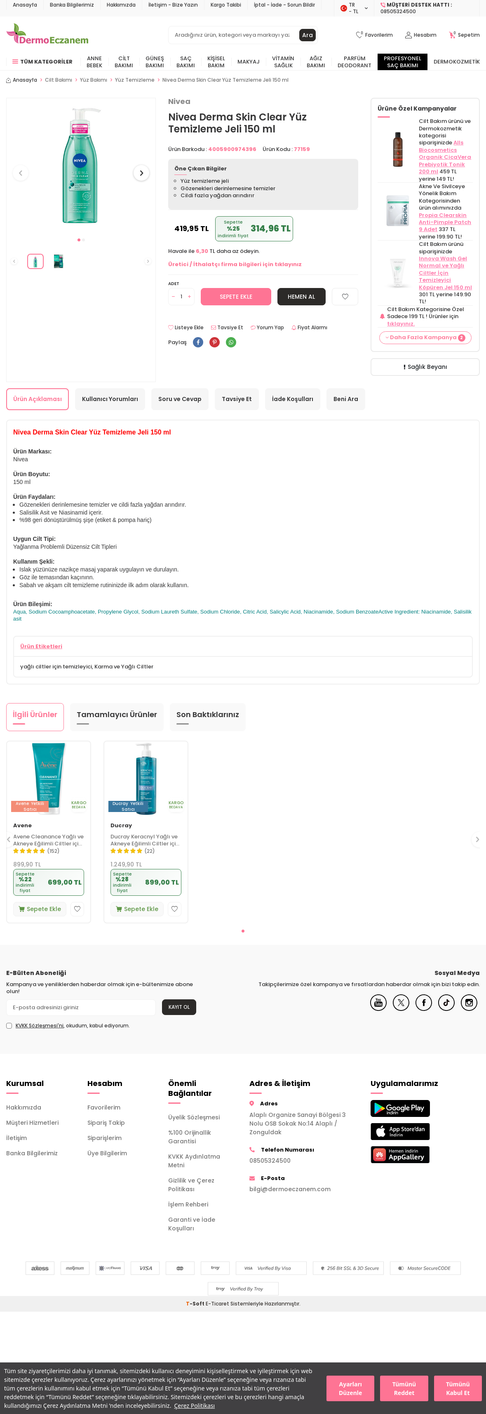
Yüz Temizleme (135, 80)
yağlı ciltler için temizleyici (56, 666)
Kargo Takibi (226, 4)
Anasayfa (25, 4)
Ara (307, 35)
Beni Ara (345, 399)
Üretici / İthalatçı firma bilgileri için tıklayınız (235, 264)
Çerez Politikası (194, 1405)
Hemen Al (301, 297)
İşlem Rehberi (188, 1204)
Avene (22, 825)
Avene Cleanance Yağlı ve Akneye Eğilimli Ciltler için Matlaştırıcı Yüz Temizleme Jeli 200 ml (48, 840)
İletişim (16, 1138)
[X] (401, 1009)
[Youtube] (378, 1009)
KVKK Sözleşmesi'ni (39, 1025)
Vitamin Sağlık (283, 61)
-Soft (196, 1303)
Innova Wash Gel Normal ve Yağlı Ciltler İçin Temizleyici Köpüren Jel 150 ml (445, 273)
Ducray (121, 825)
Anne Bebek (94, 61)
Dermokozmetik (457, 62)
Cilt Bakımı (124, 61)
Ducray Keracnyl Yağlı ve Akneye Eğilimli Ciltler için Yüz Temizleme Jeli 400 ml (144, 840)
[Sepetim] (464, 35)
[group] (81, 165)
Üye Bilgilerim (107, 1153)
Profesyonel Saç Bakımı (402, 61)
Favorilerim (103, 1107)
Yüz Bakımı (93, 80)
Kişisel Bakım (216, 61)
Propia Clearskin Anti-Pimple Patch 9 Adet (445, 222)
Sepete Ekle (236, 297)
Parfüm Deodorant (354, 61)
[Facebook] (424, 1009)
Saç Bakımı (185, 61)
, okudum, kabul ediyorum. (68, 1025)
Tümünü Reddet (404, 1388)
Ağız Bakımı (316, 61)
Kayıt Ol (179, 1006)
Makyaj (248, 62)
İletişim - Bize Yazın (173, 4)
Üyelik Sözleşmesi (194, 1117)
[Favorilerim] (374, 35)
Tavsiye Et (227, 327)
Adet (173, 283)
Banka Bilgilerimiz (72, 4)
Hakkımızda (121, 4)
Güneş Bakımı (155, 61)
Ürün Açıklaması (37, 399)
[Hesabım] (421, 35)
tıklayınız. (401, 324)
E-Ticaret (217, 1303)
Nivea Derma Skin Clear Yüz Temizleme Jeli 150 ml (225, 80)
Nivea (179, 101)
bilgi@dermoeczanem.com (290, 1189)
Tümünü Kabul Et (458, 1388)
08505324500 (270, 1161)
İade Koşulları (292, 399)
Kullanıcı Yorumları (110, 399)
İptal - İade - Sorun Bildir (284, 4)
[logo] (47, 35)
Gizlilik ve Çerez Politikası (191, 1184)
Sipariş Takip (106, 1123)
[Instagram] (469, 1009)
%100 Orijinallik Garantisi (189, 1136)
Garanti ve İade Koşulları (191, 1224)
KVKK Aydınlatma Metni (194, 1160)
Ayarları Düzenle (350, 1388)
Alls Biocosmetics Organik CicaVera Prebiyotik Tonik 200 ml (445, 157)
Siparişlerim (104, 1138)
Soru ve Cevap (180, 399)
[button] (78, 239)
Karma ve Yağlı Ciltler (123, 666)
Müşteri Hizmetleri (32, 1123)
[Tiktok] (446, 1009)
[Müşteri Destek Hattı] (427, 8)
